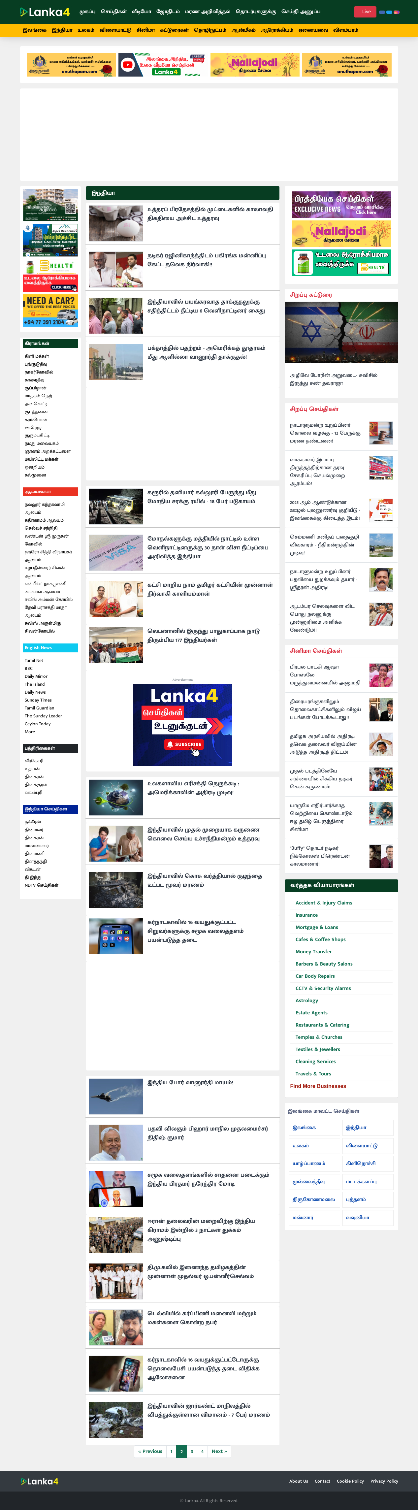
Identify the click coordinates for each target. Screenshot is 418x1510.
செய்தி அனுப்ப (301, 11)
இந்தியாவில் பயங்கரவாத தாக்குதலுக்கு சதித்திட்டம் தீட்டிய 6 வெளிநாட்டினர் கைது (206, 306)
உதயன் (32, 768)
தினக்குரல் (36, 784)
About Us (298, 1481)
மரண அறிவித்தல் (208, 11)
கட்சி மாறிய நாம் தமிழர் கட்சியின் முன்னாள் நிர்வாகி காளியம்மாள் (210, 589)
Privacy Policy (384, 1481)
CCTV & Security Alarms (320, 989)
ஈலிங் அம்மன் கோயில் (49, 599)
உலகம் (86, 30)
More (30, 732)
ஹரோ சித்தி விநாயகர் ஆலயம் (48, 556)
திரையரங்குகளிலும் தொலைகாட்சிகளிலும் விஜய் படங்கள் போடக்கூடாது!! (325, 710)
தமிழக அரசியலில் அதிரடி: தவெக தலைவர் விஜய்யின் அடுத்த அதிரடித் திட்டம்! (323, 744)
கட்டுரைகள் (174, 30)
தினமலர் (34, 830)
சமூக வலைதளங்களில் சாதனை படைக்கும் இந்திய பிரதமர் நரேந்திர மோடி (208, 1179)
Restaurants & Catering (319, 1025)
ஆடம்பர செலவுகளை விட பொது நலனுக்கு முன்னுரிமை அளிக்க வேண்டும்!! (322, 618)
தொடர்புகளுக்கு (256, 11)
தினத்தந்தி (36, 861)
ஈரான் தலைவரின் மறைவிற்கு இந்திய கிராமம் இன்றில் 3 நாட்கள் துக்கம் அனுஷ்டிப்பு (201, 1230)
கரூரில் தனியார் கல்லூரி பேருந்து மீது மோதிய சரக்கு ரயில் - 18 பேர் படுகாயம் (201, 497)
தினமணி (35, 853)
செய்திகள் (114, 11)
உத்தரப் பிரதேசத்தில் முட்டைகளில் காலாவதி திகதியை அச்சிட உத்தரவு (210, 214)
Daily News (35, 692)
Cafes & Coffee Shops (318, 940)
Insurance (304, 915)
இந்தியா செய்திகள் (46, 809)
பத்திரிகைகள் (40, 748)
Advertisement (183, 679)
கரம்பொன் (36, 419)
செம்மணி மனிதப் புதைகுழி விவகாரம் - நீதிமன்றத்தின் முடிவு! (324, 545)
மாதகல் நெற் (38, 396)
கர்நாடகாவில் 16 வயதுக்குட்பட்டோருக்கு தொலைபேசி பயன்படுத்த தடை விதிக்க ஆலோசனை (203, 1369)
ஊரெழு (33, 427)
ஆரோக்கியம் (277, 30)
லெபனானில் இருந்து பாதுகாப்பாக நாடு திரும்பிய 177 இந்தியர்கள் (203, 635)
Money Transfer (311, 952)
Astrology (304, 1001)
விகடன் (33, 869)
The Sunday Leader (43, 716)
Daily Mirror (36, 676)
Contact (322, 1481)
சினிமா (146, 30)
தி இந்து (33, 877)
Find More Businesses (318, 1086)
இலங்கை (35, 30)
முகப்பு (88, 11)
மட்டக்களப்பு (361, 1181)
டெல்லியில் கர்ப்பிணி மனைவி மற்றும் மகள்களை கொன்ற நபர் (202, 1318)
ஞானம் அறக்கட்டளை (48, 451)
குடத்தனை (36, 411)
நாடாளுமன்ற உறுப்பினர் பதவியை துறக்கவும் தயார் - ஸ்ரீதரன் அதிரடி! (323, 580)
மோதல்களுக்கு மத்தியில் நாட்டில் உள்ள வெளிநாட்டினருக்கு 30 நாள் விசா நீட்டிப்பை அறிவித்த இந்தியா (208, 548)
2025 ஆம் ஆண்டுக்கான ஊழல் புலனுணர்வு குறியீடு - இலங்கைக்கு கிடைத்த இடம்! (325, 510)
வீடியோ (141, 11)
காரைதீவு (34, 380)
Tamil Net (34, 660)
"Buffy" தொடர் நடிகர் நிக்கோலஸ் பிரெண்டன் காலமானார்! (320, 856)
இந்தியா (62, 30)
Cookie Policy (350, 1481)
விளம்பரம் (345, 30)
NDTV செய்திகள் (41, 885)
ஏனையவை (313, 30)
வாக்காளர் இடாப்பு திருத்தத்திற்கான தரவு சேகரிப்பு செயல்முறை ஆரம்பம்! (317, 472)
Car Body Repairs (312, 976)
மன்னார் (303, 1217)
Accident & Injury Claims (321, 903)
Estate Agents (309, 1013)
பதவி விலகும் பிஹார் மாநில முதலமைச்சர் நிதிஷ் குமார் (207, 1133)
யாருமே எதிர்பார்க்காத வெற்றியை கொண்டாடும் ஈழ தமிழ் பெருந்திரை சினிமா (321, 818)
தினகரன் (34, 776)
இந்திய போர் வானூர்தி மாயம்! (190, 1083)
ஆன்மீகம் (244, 30)
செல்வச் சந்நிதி (41, 528)
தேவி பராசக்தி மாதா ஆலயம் (46, 611)
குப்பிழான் (36, 388)
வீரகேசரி (34, 761)
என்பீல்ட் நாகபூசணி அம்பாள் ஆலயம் (45, 587)
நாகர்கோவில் (39, 372)
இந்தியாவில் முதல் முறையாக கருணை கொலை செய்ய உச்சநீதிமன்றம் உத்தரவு (203, 834)
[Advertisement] (209, 134)
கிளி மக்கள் (37, 356)
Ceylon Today (37, 724)
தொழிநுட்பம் (210, 30)
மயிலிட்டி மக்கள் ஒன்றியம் (41, 463)
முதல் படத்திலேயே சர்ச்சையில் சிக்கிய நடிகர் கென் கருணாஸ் (321, 779)
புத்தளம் (356, 1199)
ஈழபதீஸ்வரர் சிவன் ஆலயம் (45, 571)
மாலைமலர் (37, 845)
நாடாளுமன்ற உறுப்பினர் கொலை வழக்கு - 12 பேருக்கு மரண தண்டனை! (325, 433)
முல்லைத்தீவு (309, 1181)
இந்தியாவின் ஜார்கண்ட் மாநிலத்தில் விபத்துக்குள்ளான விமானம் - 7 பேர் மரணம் (208, 1410)
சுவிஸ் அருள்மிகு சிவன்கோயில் (43, 627)
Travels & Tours (310, 1074)
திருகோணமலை (314, 1199)
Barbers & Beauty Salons (321, 964)
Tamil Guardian (39, 708)
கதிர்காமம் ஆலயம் (44, 520)
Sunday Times (38, 700)
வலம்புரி (33, 792)
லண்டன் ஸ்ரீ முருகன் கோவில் (47, 540)
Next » (219, 1451)
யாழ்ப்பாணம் (309, 1163)
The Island (35, 684)
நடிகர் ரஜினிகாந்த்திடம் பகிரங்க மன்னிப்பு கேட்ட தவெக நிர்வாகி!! (206, 260)
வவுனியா (357, 1217)
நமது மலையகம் (42, 443)
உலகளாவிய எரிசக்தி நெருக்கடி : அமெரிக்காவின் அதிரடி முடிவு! (193, 788)
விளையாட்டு (115, 30)
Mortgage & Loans (314, 928)
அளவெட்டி (36, 404)
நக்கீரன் (33, 822)
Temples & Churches (316, 1038)
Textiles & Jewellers (315, 1050)
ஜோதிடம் (168, 11)
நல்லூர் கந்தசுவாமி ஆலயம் (45, 508)
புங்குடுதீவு (36, 364)
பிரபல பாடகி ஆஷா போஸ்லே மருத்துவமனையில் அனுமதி (325, 675)
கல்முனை (35, 475)
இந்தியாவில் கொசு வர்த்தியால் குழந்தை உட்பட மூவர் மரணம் (204, 880)
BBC (29, 668)
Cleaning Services (313, 1062)
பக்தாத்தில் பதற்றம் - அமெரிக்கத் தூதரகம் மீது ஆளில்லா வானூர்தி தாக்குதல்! (206, 352)
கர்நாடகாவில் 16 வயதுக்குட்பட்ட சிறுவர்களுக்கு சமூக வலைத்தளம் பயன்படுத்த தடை (195, 931)
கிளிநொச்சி (361, 1163)
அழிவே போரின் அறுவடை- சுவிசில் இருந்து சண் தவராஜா (333, 379)
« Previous (150, 1451)
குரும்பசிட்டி (37, 435)
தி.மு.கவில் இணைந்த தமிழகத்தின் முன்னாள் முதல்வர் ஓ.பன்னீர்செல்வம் (200, 1272)
